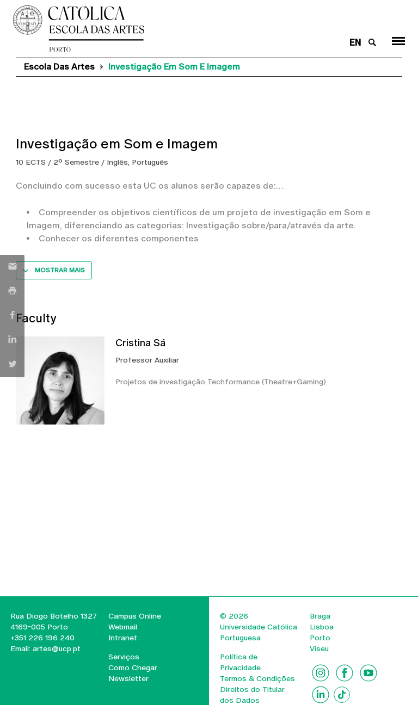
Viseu (319, 648)
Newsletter (128, 678)
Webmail (122, 626)
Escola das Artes (59, 66)
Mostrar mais (60, 270)
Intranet (122, 637)
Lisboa (322, 626)
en (355, 43)
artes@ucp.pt (55, 648)
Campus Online (134, 616)
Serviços (123, 656)
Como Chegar (132, 667)
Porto (320, 637)
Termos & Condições (257, 678)
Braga (320, 616)
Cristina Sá (140, 342)
